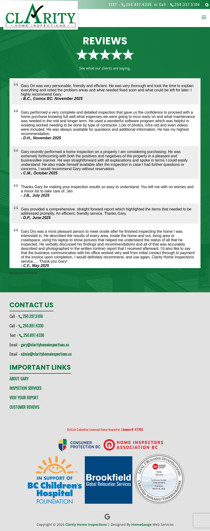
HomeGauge (141, 524)
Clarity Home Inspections (86, 524)
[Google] (207, 4)
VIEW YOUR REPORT (24, 398)
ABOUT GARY (19, 379)
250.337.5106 (187, 4)
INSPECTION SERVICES (25, 388)
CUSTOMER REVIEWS (24, 407)
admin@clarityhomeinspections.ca (46, 354)
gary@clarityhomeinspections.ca (45, 345)
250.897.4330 (139, 4)
